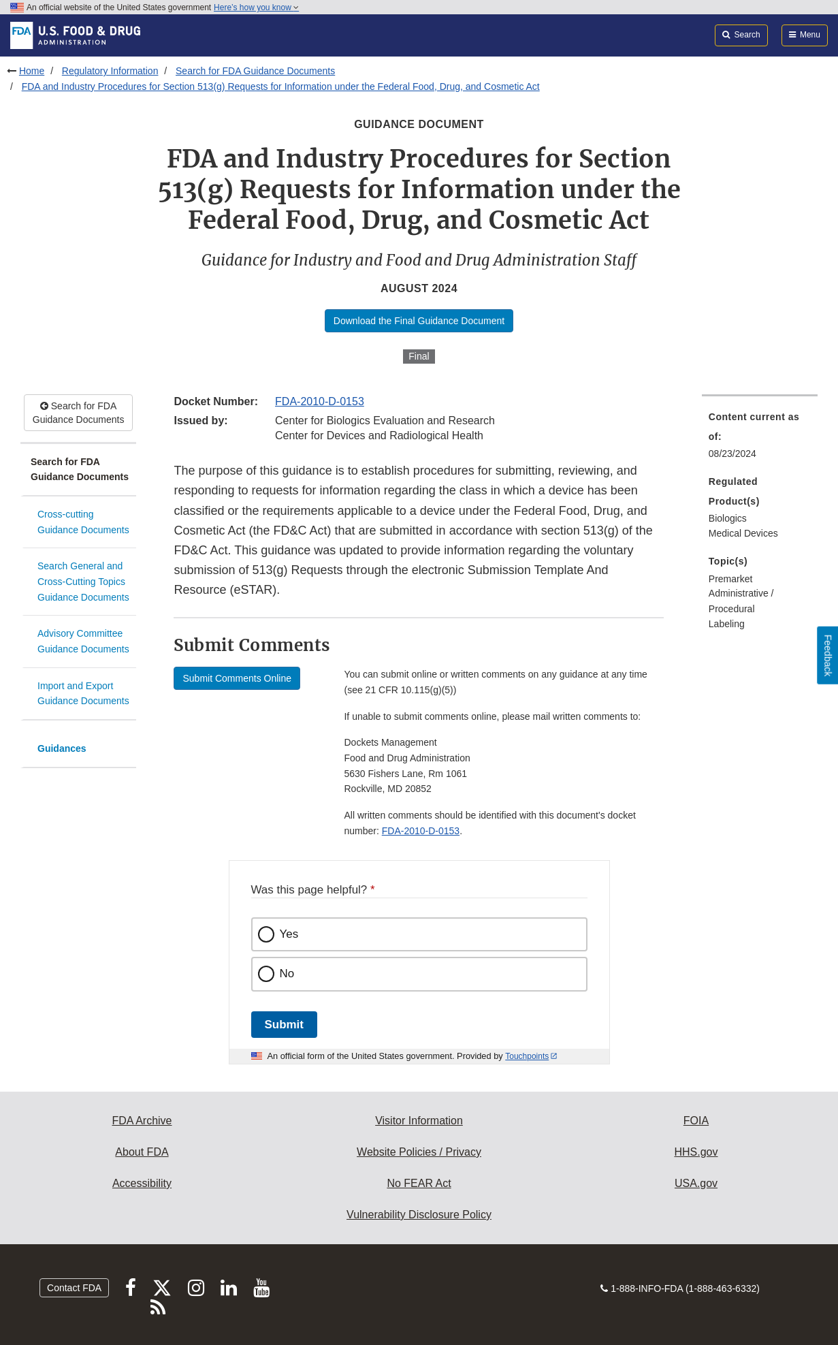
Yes (289, 934)
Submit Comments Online (236, 678)
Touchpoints (527, 1056)
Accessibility (142, 1183)
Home (31, 70)
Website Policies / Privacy (419, 1152)
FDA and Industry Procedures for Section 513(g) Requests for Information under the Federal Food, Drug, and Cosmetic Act (281, 86)
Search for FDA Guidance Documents (255, 70)
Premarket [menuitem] (731, 578)
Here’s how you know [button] (256, 7)
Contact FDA (74, 1287)
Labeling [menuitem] (727, 623)
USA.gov (696, 1183)
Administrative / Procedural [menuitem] (741, 601)
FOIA (696, 1120)
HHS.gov (696, 1152)
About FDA (141, 1152)
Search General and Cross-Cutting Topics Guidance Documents (83, 581)
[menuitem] (760, 439)
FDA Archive (142, 1120)
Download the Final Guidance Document (419, 320)
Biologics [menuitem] (728, 518)
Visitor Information (419, 1120)
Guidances (61, 748)
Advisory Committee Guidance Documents (83, 641)
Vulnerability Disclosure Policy (419, 1214)
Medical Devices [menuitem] (743, 533)
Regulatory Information (110, 70)
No (287, 973)
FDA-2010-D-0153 (319, 401)
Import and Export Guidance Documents (83, 693)
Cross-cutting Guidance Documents (83, 522)
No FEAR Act (419, 1183)
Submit (284, 1024)
